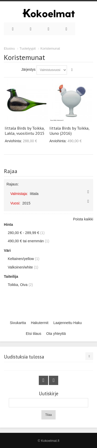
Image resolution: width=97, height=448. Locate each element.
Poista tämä (88, 192)
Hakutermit (39, 323)
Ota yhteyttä (56, 333)
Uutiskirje (48, 393)
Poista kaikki (83, 219)
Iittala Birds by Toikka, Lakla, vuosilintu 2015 (24, 130)
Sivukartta (18, 323)
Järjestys (28, 69)
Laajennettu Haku (67, 323)
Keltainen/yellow (21, 259)
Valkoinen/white (20, 267)
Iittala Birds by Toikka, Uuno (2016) (69, 130)
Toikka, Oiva (17, 285)
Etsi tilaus (33, 333)
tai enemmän (26, 241)
